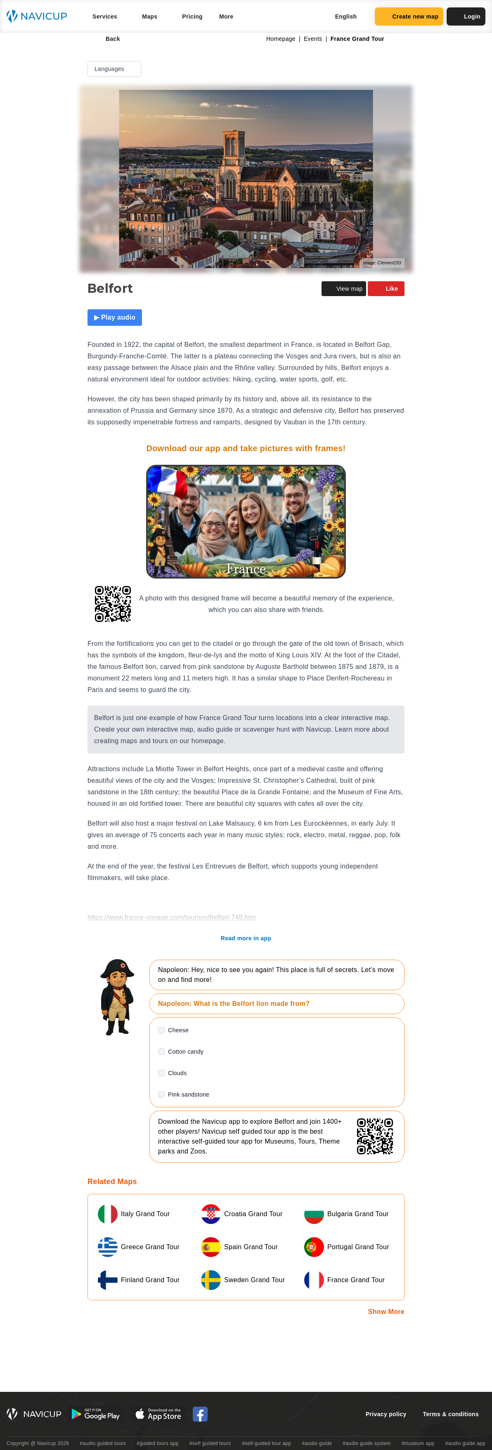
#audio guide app (465, 1443)
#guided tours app (158, 1443)
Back (107, 39)
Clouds (177, 1073)
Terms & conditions (451, 1414)
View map (344, 289)
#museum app (418, 1443)
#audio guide (317, 1443)
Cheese (178, 1030)
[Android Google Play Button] (96, 1414)
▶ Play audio (114, 317)
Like (386, 289)
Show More (386, 1311)
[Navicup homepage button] (40, 16)
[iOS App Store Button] (158, 1414)
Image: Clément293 (382, 263)
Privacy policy (386, 1414)
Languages (115, 69)
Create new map (409, 16)
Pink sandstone (188, 1094)
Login (466, 16)
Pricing (192, 16)
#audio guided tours (103, 1443)
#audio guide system (366, 1443)
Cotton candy (185, 1051)
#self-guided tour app (266, 1443)
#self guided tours (210, 1443)
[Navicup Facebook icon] (200, 1414)
